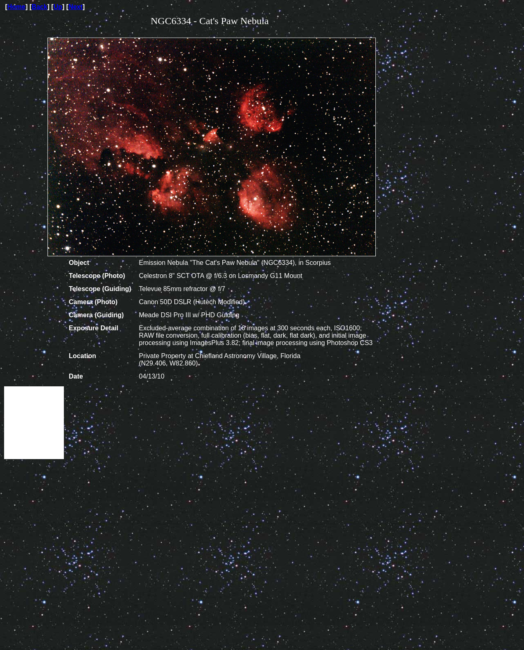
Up (58, 6)
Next (75, 6)
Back (39, 6)
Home (16, 6)
